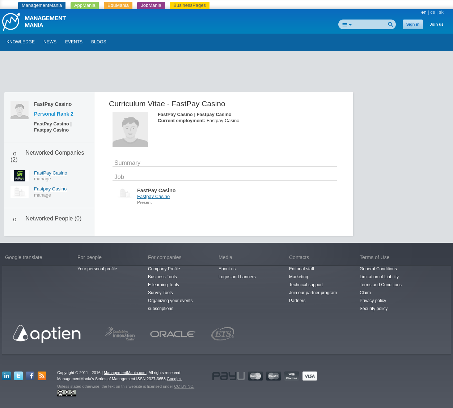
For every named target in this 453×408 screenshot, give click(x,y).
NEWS (49, 41)
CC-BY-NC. (184, 386)
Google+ (174, 379)
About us (227, 268)
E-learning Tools (163, 284)
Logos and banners (237, 276)
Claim (365, 292)
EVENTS (73, 41)
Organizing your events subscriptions (170, 304)
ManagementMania (42, 5)
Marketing (298, 276)
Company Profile (164, 268)
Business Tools (162, 276)
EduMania (118, 5)
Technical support (306, 284)
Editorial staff (301, 268)
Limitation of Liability (379, 276)
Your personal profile (97, 268)
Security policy (374, 308)
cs (432, 12)
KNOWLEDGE (21, 41)
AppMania (85, 5)
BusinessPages (189, 5)
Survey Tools (160, 292)
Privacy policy (373, 300)
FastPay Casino (50, 173)
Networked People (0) (54, 218)
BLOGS (98, 41)
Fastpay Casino (50, 189)
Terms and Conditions (381, 284)
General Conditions (378, 268)
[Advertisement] (226, 73)
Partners (297, 300)
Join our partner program (313, 292)
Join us (436, 24)
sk (441, 12)
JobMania (151, 5)
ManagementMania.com (125, 372)
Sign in (413, 24)
